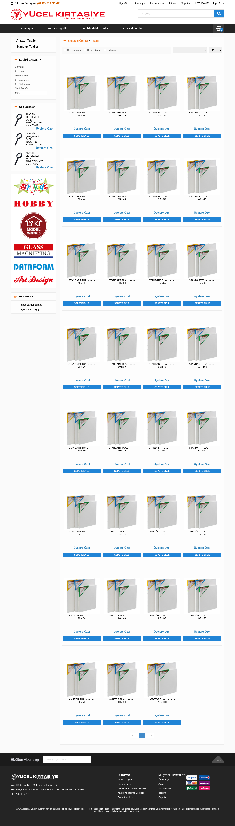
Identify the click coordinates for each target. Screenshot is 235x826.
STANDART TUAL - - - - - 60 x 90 (202, 449)
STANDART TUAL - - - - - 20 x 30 (122, 114)
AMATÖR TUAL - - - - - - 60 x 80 (121, 700)
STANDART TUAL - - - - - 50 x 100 (202, 365)
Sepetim (185, 3)
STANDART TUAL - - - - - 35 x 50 (162, 198)
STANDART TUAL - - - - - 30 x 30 (202, 114)
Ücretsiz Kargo (74, 50)
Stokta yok (24, 84)
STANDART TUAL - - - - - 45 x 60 (202, 281)
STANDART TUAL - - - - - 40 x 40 (202, 198)
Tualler (95, 40)
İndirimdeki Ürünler (95, 28)
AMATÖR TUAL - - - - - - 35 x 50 (202, 617)
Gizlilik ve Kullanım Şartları (132, 788)
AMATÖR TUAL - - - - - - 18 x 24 (121, 533)
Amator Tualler (26, 40)
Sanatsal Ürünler (78, 40)
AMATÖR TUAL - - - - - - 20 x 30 (81, 617)
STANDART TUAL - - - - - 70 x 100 (81, 533)
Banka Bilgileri (125, 779)
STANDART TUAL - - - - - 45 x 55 (162, 281)
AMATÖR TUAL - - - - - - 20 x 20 (162, 533)
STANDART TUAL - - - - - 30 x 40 (81, 198)
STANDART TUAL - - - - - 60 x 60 (81, 449)
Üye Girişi (124, 3)
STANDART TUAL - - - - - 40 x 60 (122, 281)
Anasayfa (140, 3)
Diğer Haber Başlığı (30, 309)
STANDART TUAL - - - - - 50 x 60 (122, 365)
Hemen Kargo (94, 50)
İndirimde (112, 50)
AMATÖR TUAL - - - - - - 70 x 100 (162, 700)
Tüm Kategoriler (57, 28)
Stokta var (24, 80)
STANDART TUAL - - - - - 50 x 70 (162, 365)
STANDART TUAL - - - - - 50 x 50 (81, 365)
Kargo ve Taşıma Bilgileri (131, 792)
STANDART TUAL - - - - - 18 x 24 (81, 114)
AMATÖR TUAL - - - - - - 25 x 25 (202, 533)
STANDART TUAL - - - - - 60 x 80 (162, 449)
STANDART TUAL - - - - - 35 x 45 (122, 198)
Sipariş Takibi (124, 784)
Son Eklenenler (133, 28)
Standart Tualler (27, 46)
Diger (21, 71)
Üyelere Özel (44, 128)
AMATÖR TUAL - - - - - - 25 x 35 (162, 617)
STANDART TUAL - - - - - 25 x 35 (162, 114)
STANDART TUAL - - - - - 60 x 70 (122, 449)
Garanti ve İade (126, 797)
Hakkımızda (157, 3)
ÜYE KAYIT (202, 3)
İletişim (173, 3)
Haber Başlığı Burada (31, 304)
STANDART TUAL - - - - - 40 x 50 (81, 281)
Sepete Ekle (81, 135)
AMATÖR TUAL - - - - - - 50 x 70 (81, 700)
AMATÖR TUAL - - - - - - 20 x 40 (121, 617)
